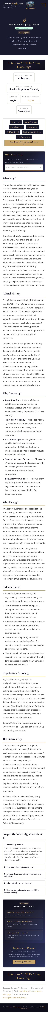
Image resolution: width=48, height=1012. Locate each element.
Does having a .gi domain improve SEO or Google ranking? (21, 891)
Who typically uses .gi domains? (19, 883)
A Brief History (30, 122)
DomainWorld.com (14, 1007)
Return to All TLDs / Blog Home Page (24, 65)
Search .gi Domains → (24, 962)
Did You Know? (13, 132)
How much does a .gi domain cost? (20, 867)
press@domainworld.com (14, 997)
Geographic (24, 33)
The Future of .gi (24, 137)
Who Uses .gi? (32, 127)
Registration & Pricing (32, 132)
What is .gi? (15, 122)
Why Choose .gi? (16, 127)
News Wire (24, 1008)
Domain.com (13, 5)
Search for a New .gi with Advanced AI (24, 143)
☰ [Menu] (43, 5)
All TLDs (42, 1007)
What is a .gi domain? (15, 844)
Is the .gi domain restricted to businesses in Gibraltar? (22, 875)
